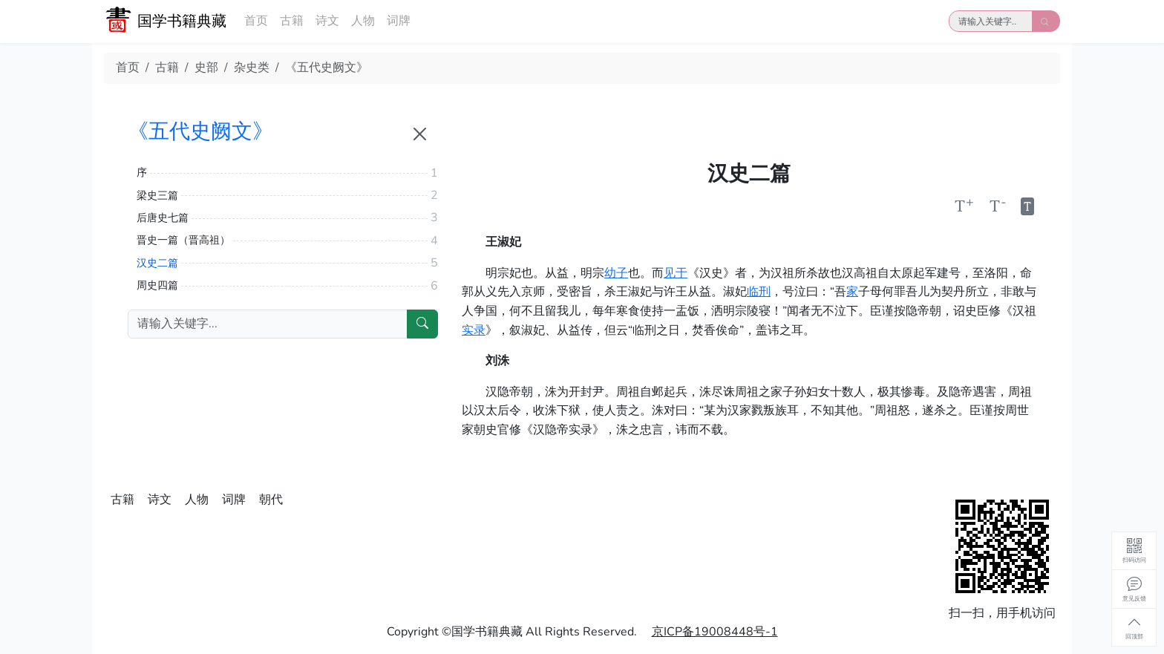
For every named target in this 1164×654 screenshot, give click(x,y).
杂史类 (251, 67)
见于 (675, 273)
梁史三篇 (157, 196)
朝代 (271, 499)
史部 (206, 67)
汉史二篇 (157, 263)
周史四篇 (157, 285)
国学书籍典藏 (181, 21)
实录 (473, 330)
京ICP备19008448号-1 (715, 632)
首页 (256, 21)
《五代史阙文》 (326, 67)
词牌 (399, 21)
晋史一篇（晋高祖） (183, 240)
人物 (363, 21)
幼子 (616, 273)
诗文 (327, 21)
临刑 (759, 292)
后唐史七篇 (163, 218)
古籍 (292, 21)
